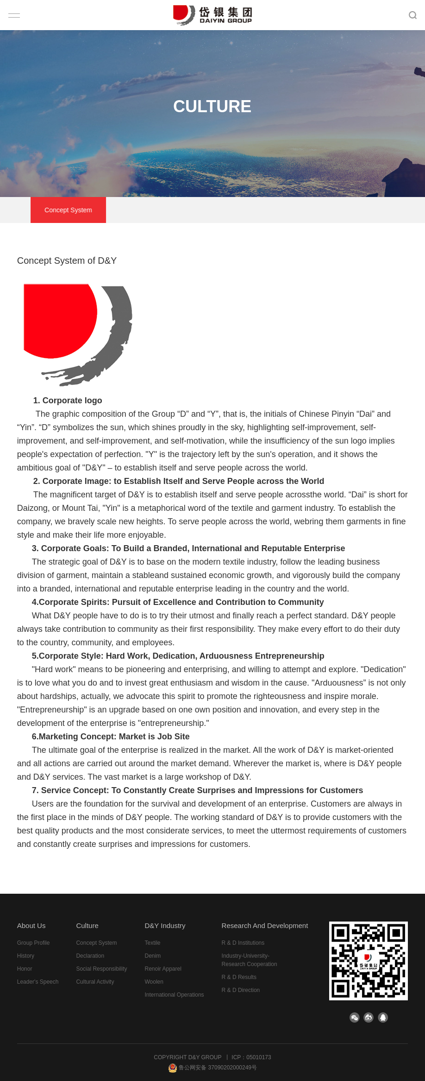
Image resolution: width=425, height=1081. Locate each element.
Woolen (153, 982)
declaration (170, 210)
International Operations (174, 995)
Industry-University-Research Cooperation (249, 960)
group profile (33, 943)
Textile (152, 943)
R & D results (239, 977)
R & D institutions (243, 943)
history (25, 956)
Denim (152, 956)
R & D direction (241, 990)
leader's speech (38, 982)
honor (24, 969)
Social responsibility (244, 210)
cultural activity (323, 210)
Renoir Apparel (162, 969)
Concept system (102, 210)
